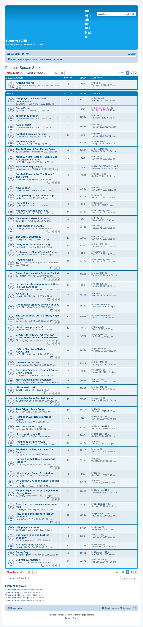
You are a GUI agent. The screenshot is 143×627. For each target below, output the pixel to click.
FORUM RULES (25, 83)
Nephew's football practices (32, 210)
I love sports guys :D (28, 434)
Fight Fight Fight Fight (29, 166)
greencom (98, 348)
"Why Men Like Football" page (33, 244)
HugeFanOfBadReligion (105, 166)
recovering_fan (101, 210)
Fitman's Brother (102, 108)
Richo (21, 412)
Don (21, 390)
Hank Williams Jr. (26, 203)
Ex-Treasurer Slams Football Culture (37, 252)
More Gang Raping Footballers (34, 379)
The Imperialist (101, 304)
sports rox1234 (101, 504)
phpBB (62, 615)
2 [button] (131, 72)
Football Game (24, 259)
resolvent (98, 544)
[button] (136, 73)
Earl (96, 187)
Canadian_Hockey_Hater (34, 262)
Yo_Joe (22, 530)
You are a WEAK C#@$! (29, 426)
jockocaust (23, 444)
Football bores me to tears (31, 134)
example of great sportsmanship (35, 195)
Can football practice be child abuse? (37, 304)
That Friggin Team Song (30, 409)
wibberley (98, 141)
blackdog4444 (100, 416)
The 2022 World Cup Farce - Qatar (35, 149)
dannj (21, 190)
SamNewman (25, 401)
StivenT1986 (100, 149)
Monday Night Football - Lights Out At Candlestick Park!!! (36, 158)
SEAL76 (98, 236)
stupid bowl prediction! (29, 327)
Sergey (22, 228)
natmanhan (99, 559)
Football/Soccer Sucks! (24, 68)
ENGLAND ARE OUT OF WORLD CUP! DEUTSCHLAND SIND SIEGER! (37, 336)
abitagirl (22, 296)
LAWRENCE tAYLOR (28, 362)
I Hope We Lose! (25, 387)
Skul (21, 86)
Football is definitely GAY (30, 441)
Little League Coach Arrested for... (36, 473)
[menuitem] (25, 54)
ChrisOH (22, 104)
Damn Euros (23, 108)
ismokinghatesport (27, 118)
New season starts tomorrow (32, 218)
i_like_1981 (99, 244)
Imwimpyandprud (26, 289)
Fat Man (98, 98)
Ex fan (21, 111)
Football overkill (25, 141)
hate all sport (23, 125)
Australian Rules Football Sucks (34, 398)
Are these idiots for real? (30, 544)
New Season (23, 187)
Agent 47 (23, 255)
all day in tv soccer (27, 115)
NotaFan (22, 519)
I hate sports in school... (30, 226)
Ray (20, 239)
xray (21, 540)
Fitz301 (22, 562)
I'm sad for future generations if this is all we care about (37, 285)
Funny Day (22, 552)
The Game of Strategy (28, 236)
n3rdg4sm (98, 174)
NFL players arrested (28, 527)
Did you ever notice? (28, 559)
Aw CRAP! (22, 293)
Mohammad (24, 152)
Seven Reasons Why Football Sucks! (37, 273)
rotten (21, 330)
